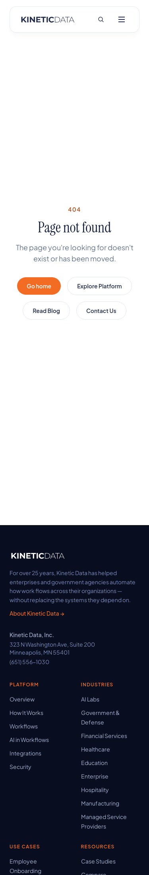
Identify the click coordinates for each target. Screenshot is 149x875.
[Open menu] (122, 19)
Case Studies (98, 861)
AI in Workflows (29, 739)
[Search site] (101, 19)
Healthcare (95, 749)
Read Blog (46, 310)
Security (20, 766)
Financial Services (104, 735)
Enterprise (94, 776)
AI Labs (90, 699)
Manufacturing (100, 803)
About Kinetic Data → (37, 613)
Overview (22, 699)
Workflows (24, 726)
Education (94, 762)
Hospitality (95, 789)
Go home (39, 286)
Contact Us (101, 310)
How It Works (26, 712)
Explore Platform (99, 286)
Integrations (25, 753)
